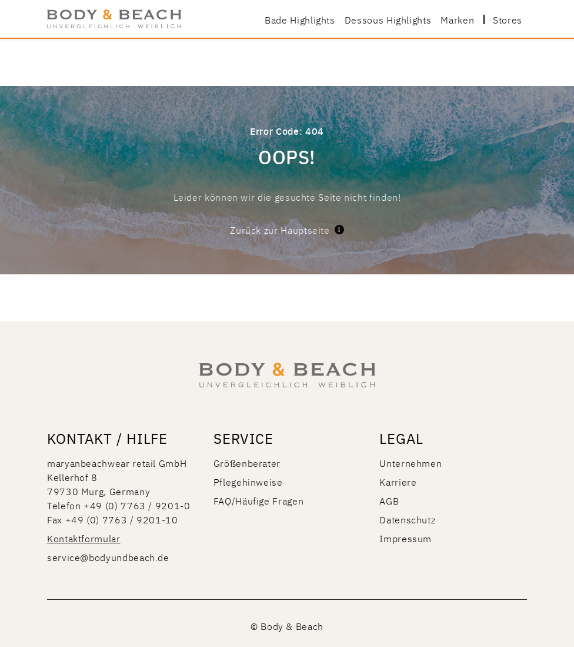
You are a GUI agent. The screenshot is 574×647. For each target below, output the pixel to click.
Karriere (397, 481)
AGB (389, 500)
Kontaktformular (84, 538)
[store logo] (114, 18)
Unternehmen (410, 462)
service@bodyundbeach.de (108, 556)
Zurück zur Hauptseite (286, 229)
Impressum (405, 538)
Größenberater (247, 462)
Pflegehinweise (248, 481)
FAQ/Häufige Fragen (258, 500)
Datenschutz (407, 519)
